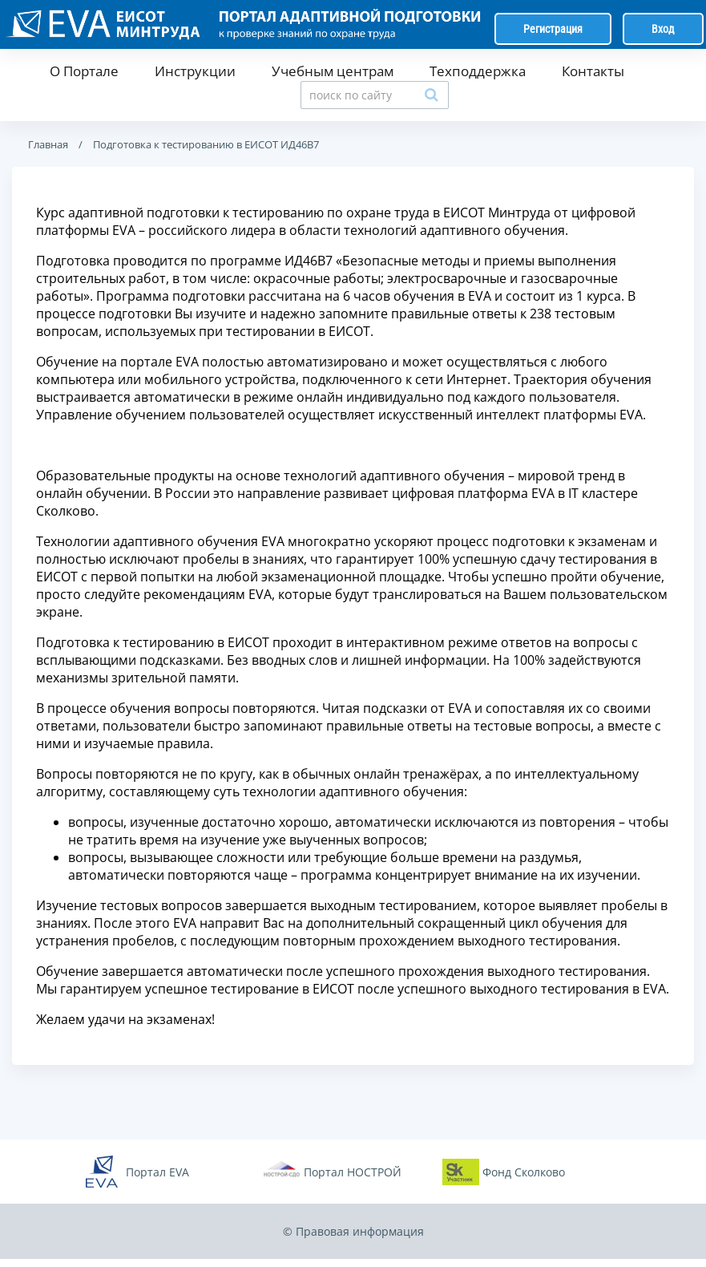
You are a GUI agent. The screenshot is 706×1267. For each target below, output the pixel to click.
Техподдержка (478, 71)
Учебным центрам (332, 71)
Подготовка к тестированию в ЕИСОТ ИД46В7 (205, 144)
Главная (48, 144)
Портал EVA (157, 1172)
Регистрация (553, 28)
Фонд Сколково (523, 1172)
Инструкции (195, 71)
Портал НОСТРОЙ (352, 1172)
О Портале (84, 71)
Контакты (593, 71)
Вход (663, 28)
